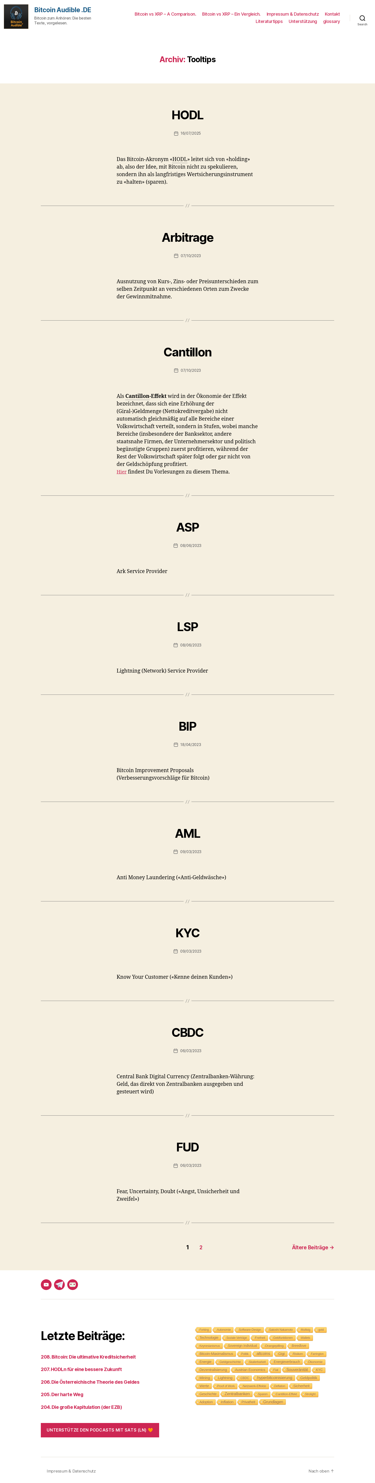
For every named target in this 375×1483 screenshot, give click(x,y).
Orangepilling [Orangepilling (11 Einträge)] (274, 1344)
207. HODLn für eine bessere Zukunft (84, 1367)
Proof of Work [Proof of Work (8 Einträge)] (226, 1384)
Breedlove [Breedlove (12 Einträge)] (299, 1344)
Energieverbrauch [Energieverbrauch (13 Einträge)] (287, 1360)
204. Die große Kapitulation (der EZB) (85, 1405)
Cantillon (187, 349)
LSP (187, 624)
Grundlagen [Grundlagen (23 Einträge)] (273, 1400)
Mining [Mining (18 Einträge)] (204, 1376)
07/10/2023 (191, 255)
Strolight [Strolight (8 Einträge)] (310, 1392)
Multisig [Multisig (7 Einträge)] (305, 1328)
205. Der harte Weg (64, 1393)
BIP (187, 724)
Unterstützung (303, 21)
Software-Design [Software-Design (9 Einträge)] (250, 1328)
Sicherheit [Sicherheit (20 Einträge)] (301, 1384)
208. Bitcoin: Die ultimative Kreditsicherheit (92, 1355)
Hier (122, 471)
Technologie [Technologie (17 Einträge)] (208, 1336)
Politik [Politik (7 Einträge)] (245, 1352)
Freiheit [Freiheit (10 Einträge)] (260, 1336)
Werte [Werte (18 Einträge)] (204, 1384)
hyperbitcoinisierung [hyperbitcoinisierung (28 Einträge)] (274, 1376)
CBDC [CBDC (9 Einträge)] (245, 1376)
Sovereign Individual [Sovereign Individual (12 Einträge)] (242, 1344)
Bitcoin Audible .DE (64, 10)
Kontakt (332, 14)
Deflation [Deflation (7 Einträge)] (279, 1384)
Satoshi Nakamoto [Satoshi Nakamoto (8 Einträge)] (281, 1328)
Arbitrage (187, 235)
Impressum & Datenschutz (293, 14)
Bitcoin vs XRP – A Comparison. (165, 14)
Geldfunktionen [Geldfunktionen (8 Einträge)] (283, 1336)
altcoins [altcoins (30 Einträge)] (263, 1352)
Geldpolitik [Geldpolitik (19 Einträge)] (308, 1376)
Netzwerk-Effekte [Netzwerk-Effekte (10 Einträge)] (254, 1384)
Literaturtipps (269, 21)
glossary (331, 21)
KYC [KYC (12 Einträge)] (319, 1368)
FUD (187, 1144)
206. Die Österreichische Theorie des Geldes (95, 1380)
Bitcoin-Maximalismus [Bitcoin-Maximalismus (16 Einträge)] (216, 1352)
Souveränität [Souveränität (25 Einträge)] (297, 1368)
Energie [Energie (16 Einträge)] (205, 1360)
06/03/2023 (190, 1050)
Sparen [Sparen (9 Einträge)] (263, 1392)
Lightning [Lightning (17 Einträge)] (225, 1376)
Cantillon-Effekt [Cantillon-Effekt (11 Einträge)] (286, 1392)
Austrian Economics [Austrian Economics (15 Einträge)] (250, 1368)
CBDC (187, 1030)
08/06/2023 (190, 545)
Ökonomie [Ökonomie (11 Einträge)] (315, 1360)
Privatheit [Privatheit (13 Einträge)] (248, 1400)
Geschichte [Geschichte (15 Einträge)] (208, 1392)
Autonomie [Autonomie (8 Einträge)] (224, 1328)
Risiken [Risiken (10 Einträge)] (298, 1352)
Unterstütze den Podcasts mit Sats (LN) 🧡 (100, 1428)
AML (187, 831)
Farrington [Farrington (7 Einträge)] (317, 1352)
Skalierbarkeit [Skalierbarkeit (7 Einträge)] (257, 1360)
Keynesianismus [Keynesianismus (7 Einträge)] (209, 1344)
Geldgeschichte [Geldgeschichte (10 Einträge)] (230, 1360)
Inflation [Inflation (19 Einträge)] (227, 1400)
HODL (187, 112)
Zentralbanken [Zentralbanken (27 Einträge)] (237, 1392)
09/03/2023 (190, 851)
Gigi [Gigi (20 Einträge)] (281, 1352)
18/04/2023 (191, 744)
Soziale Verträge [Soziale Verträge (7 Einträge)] (236, 1336)
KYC (187, 930)
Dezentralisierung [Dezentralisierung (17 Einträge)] (213, 1368)
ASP (187, 524)
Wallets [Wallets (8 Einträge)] (305, 1336)
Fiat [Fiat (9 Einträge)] (275, 1368)
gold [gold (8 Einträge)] (321, 1328)
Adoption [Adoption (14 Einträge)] (206, 1400)
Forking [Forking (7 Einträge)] (204, 1328)
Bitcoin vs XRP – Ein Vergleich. (231, 14)
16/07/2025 (191, 133)
